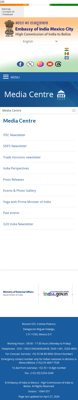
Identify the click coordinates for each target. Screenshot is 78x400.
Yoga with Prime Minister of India (27, 202)
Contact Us (8, 11)
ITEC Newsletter (14, 135)
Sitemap (6, 8)
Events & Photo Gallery (19, 190)
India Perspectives (16, 168)
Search (72, 76)
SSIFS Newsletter (15, 146)
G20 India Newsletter (18, 224)
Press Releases (13, 179)
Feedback (8, 14)
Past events (11, 213)
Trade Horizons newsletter (22, 157)
